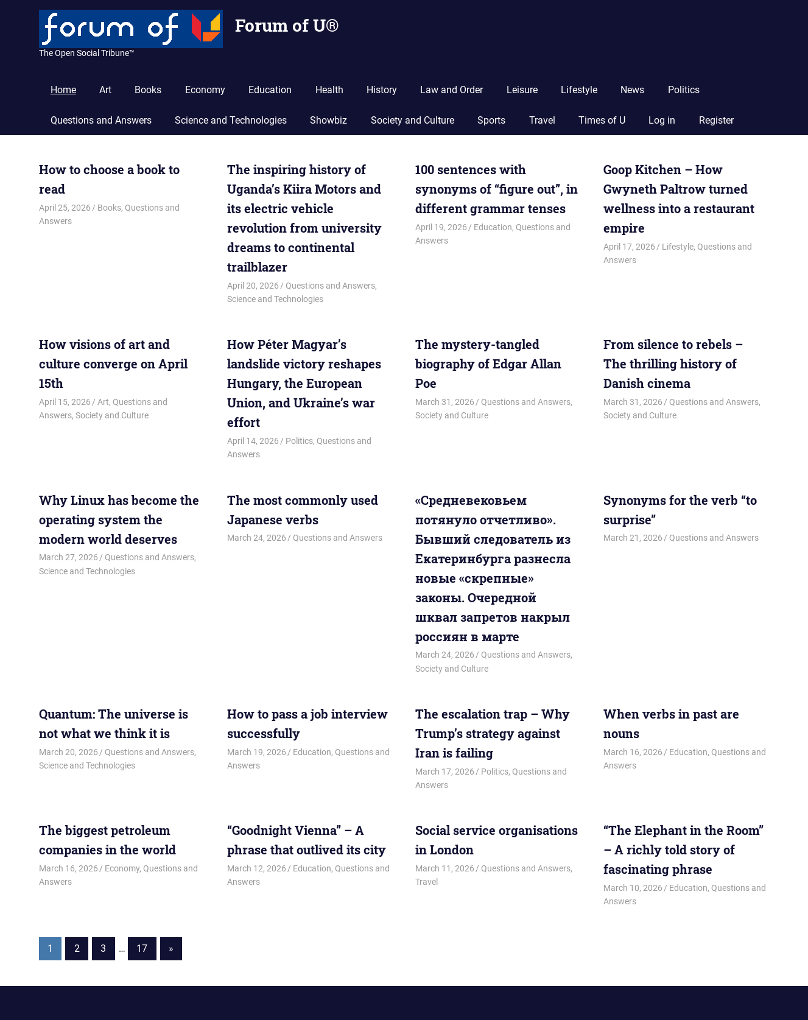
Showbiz (328, 120)
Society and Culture (412, 120)
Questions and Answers (101, 120)
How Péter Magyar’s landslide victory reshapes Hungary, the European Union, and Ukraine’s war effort (304, 383)
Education (270, 90)
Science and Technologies (231, 120)
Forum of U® (287, 25)
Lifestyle (579, 90)
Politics (684, 90)
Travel (542, 120)
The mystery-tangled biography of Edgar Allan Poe (488, 363)
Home (63, 90)
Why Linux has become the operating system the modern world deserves (119, 519)
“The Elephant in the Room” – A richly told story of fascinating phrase (683, 849)
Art (105, 90)
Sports (491, 120)
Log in (661, 120)
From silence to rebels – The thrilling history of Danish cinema (673, 363)
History (382, 90)
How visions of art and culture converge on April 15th (113, 363)
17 (141, 948)
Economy (205, 90)
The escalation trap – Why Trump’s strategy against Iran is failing (492, 733)
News (632, 90)
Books (148, 90)
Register (716, 120)
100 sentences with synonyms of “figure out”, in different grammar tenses (496, 188)
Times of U (601, 120)
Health (329, 90)
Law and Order (451, 90)
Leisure (522, 90)
